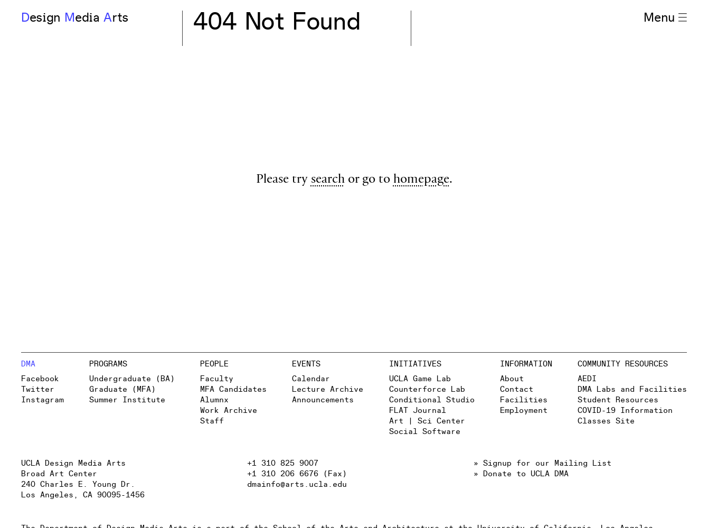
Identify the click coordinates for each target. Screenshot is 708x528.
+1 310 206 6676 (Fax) (297, 474)
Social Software (424, 432)
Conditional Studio (432, 400)
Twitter (37, 389)
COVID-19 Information (625, 410)
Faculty (216, 379)
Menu (665, 18)
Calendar (311, 379)
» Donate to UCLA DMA (521, 474)
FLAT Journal (417, 410)
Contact (516, 389)
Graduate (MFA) (122, 389)
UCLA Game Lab (420, 379)
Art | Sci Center (427, 421)
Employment (523, 410)
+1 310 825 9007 (282, 463)
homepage (421, 180)
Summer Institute (127, 400)
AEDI (587, 379)
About (512, 379)
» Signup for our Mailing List (542, 463)
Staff (212, 421)
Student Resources (618, 400)
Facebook (40, 379)
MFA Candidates (233, 389)
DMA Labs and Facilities (632, 389)
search (328, 180)
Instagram (42, 400)
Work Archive (228, 410)
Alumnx (214, 400)
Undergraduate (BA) (132, 379)
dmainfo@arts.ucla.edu (297, 484)
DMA (28, 364)
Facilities (523, 400)
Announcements (323, 400)
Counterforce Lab (427, 389)
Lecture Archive (327, 389)
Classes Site (606, 421)
